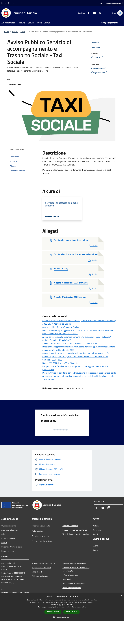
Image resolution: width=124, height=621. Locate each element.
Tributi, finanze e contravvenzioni (76, 534)
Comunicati (97, 530)
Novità (15, 31)
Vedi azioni (97, 47)
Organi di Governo (8, 525)
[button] (62, 617)
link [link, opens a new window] (84, 607)
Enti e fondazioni (8, 538)
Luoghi (95, 545)
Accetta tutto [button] (53, 612)
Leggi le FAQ (37, 571)
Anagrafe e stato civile (41, 525)
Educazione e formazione (42, 541)
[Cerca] (120, 13)
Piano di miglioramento (72, 587)
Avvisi (22, 31)
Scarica (92, 245)
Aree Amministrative (9, 530)
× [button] (121, 595)
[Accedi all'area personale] (113, 3)
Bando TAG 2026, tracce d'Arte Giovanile (60, 363)
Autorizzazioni (37, 531)
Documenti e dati (8, 551)
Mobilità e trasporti (70, 525)
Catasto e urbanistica (40, 536)
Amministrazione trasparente (74, 563)
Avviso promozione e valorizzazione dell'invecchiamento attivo (70, 343)
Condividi (97, 42)
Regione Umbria (7, 3)
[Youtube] (93, 12)
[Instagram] (99, 12)
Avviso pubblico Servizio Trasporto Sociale (60, 327)
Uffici (3, 534)
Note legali (67, 579)
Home (6, 31)
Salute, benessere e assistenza (75, 529)
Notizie (96, 525)
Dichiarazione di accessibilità (74, 583)
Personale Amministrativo (11, 546)
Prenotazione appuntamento (43, 563)
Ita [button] (102, 3)
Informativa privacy (70, 575)
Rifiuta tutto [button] (71, 612)
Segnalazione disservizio (41, 567)
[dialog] (62, 607)
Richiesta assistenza (40, 576)
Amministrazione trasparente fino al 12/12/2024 (76, 569)
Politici (4, 542)
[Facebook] (87, 12)
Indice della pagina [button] (17, 149)
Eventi (95, 550)
